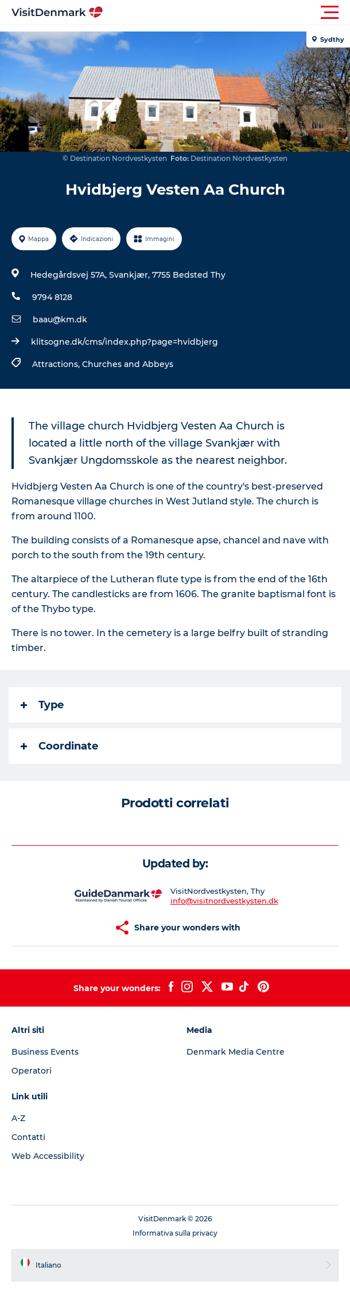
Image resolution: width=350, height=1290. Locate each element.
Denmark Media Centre (235, 1052)
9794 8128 (52, 297)
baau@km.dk (60, 319)
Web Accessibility (47, 1156)
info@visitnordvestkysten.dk (224, 900)
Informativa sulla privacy (175, 1233)
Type (42, 705)
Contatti (28, 1137)
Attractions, (57, 364)
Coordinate (59, 746)
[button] (227, 12)
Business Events (45, 1052)
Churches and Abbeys (127, 364)
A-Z (18, 1118)
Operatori (31, 1071)
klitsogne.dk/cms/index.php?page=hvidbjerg (124, 342)
